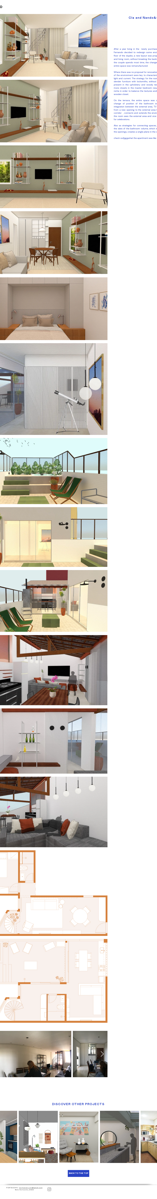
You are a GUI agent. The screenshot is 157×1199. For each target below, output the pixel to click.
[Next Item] (102, 1054)
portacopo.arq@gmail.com (31, 1188)
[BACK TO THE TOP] (78, 1173)
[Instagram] (49, 1189)
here (126, 138)
